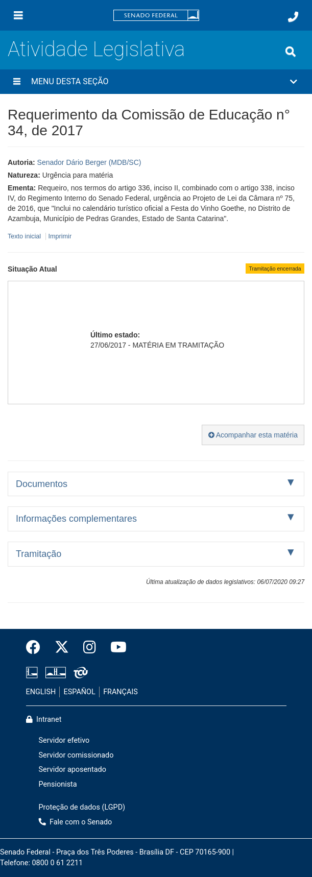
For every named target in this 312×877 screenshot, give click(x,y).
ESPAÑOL (79, 692)
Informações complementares (76, 519)
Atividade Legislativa (96, 49)
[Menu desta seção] (17, 81)
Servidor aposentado (72, 769)
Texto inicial (25, 236)
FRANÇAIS (120, 692)
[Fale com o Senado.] (293, 17)
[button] (156, 81)
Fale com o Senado (75, 822)
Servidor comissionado (76, 755)
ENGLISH (41, 692)
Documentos (41, 484)
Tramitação (38, 554)
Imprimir (60, 236)
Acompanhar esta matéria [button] (253, 435)
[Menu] (18, 15)
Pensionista (58, 784)
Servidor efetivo (64, 740)
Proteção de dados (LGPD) (82, 807)
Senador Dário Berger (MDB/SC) (89, 162)
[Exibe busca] (290, 51)
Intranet (44, 719)
